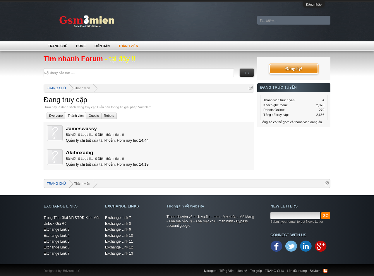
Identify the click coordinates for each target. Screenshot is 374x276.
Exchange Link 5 (57, 241)
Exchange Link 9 (118, 229)
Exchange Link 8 (118, 224)
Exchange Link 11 (119, 241)
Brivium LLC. (72, 270)
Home (81, 46)
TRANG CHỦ (57, 46)
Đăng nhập (314, 4)
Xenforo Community (84, 267)
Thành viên (75, 115)
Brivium (315, 270)
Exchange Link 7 (57, 253)
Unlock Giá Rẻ (55, 224)
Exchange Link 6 (57, 247)
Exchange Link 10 (119, 236)
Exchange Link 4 (57, 236)
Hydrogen (210, 270)
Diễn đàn (102, 46)
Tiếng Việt (226, 270)
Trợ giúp (256, 270)
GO (326, 215)
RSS (325, 271)
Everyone (56, 115)
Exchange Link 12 (119, 247)
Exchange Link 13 (119, 253)
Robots (109, 115)
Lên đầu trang (297, 270)
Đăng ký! (293, 68)
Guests (94, 115)
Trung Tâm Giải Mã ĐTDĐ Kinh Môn (72, 218)
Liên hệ (241, 270)
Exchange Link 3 (57, 229)
